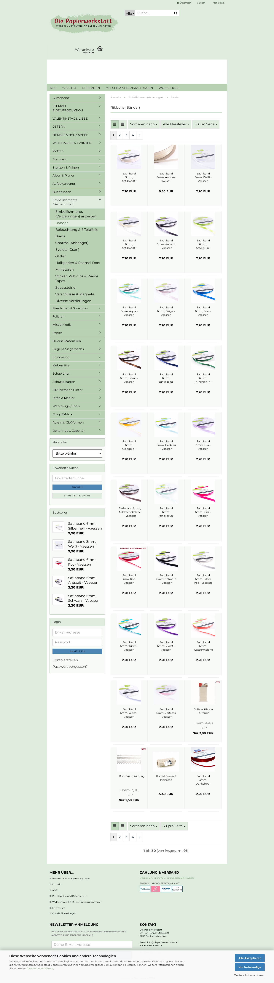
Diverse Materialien (66, 341)
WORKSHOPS (169, 88)
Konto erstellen (65, 660)
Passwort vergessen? (70, 667)
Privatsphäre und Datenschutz (69, 896)
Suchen (77, 487)
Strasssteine (65, 288)
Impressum (58, 908)
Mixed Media (61, 324)
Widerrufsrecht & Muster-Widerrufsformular (76, 902)
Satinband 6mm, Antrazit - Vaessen (166, 244)
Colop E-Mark (62, 414)
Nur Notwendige (249, 967)
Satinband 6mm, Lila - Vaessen (203, 445)
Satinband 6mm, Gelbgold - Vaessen (129, 445)
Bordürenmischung (132, 776)
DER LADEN (91, 88)
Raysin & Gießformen (68, 422)
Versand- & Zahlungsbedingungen (71, 878)
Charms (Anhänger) (71, 243)
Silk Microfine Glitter (67, 390)
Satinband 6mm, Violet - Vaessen (166, 646)
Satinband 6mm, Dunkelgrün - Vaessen (203, 378)
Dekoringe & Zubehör (68, 430)
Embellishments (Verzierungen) (64, 202)
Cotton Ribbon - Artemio (203, 711)
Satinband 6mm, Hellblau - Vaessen (166, 445)
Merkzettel (217, 2)
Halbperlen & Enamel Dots (77, 263)
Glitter (60, 256)
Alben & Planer (63, 175)
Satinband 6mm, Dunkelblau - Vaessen (166, 378)
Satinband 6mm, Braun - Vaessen (129, 378)
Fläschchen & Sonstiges (70, 308)
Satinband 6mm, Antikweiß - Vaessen (129, 244)
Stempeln (59, 159)
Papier (57, 333)
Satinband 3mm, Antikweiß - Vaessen (129, 177)
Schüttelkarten (63, 382)
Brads (60, 236)
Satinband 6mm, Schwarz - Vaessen (166, 579)
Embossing (60, 357)
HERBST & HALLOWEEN (70, 135)
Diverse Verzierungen (73, 301)
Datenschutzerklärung (40, 968)
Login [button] (201, 2)
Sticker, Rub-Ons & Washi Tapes (76, 278)
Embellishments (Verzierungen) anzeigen (75, 214)
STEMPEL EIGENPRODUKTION (67, 108)
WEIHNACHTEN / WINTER (71, 143)
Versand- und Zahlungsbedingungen (167, 878)
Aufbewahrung (63, 183)
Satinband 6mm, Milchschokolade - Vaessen (130, 512)
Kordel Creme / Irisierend (166, 778)
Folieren (58, 316)
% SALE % (69, 88)
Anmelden (77, 651)
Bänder (61, 223)
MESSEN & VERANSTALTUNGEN (129, 88)
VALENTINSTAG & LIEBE (70, 118)
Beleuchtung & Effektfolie (76, 230)
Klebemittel (61, 365)
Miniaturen (64, 269)
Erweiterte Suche (77, 495)
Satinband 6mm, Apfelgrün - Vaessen (203, 244)
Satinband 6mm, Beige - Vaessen (166, 311)
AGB (54, 890)
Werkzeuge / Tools (66, 406)
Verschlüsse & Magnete (74, 294)
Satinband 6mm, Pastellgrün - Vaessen (166, 512)
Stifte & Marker (63, 398)
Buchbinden (61, 192)
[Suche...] (130, 13)
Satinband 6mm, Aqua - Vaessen (129, 311)
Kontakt (56, 884)
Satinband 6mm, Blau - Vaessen (203, 311)
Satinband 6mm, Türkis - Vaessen (129, 646)
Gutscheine (61, 98)
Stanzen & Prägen (65, 167)
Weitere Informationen (249, 975)
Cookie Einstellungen (64, 913)
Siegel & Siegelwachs (68, 349)
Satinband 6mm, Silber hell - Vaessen (203, 579)
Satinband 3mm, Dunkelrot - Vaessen (203, 779)
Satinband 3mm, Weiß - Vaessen (203, 177)
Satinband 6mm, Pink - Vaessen (203, 512)
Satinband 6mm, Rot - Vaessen (129, 579)
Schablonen (61, 373)
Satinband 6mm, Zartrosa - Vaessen (166, 713)
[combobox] (144, 124)
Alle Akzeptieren (249, 958)
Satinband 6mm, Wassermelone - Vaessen (203, 646)
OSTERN (58, 126)
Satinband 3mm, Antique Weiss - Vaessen (166, 177)
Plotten (58, 151)
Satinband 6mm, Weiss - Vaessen (129, 713)
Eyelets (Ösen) (67, 250)
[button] (184, 3)
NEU (53, 88)
